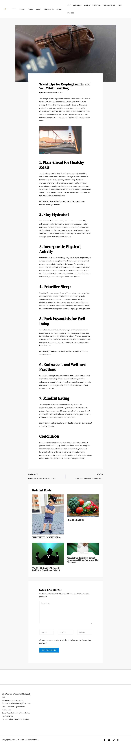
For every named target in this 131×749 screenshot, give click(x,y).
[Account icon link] (126, 9)
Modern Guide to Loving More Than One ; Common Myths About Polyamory (16, 706)
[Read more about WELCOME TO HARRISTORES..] (48, 514)
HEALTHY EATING (75, 519)
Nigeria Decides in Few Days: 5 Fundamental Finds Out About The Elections (82, 560)
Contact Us (48, 9)
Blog (119, 5)
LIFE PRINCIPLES (109, 5)
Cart (69, 5)
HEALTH (87, 5)
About (22, 9)
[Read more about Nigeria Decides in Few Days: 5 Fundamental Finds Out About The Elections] (83, 549)
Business (70, 13)
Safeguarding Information (12, 700)
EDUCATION (77, 5)
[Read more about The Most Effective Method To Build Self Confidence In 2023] (48, 554)
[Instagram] (118, 740)
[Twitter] (114, 740)
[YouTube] (109, 740)
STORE (59, 9)
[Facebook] (105, 740)
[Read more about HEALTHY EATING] (83, 506)
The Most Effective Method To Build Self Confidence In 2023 (46, 569)
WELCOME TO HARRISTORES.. (46, 537)
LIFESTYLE (96, 5)
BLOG (38, 9)
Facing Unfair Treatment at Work (15, 719)
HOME (30, 9)
